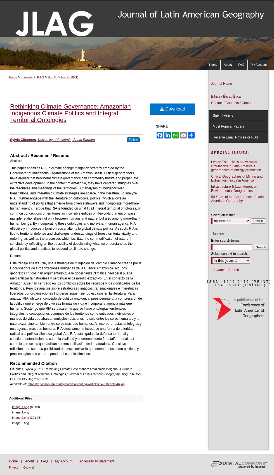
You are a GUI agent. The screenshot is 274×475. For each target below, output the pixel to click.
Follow (133, 139)
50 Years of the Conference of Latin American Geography (237, 199)
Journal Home (221, 84)
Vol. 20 (53, 77)
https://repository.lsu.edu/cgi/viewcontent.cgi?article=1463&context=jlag (76, 384)
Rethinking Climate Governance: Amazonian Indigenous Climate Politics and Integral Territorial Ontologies (70, 113)
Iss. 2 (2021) (69, 77)
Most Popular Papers (228, 126)
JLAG (40, 77)
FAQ (45, 461)
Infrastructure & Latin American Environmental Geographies (234, 188)
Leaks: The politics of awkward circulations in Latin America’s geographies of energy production (236, 166)
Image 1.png (20, 407)
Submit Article (223, 115)
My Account (64, 461)
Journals (27, 77)
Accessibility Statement (97, 461)
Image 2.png (20, 417)
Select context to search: (229, 254)
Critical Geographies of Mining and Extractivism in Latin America (237, 178)
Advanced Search (225, 270)
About (30, 461)
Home (13, 77)
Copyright (29, 467)
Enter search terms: (225, 241)
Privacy (14, 467)
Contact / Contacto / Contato (232, 103)
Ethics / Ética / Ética (226, 96)
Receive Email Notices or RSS (235, 137)
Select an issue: (223, 215)
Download (172, 109)
